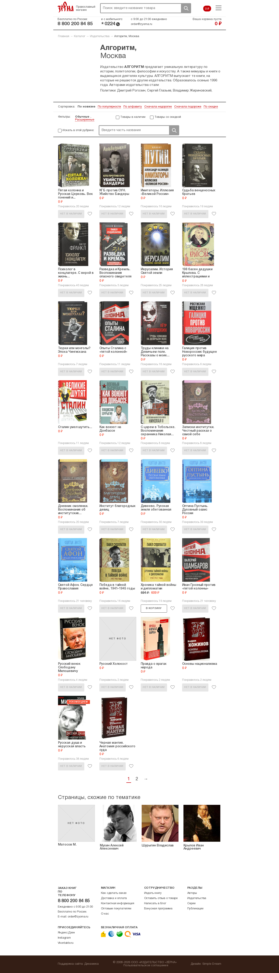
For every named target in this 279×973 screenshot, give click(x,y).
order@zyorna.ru (141, 24)
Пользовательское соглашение (145, 965)
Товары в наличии (132, 117)
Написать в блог (155, 903)
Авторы (192, 893)
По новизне (86, 106)
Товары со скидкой (167, 117)
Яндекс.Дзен (66, 932)
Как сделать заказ (114, 893)
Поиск (186, 8)
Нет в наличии (71, 214)
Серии (191, 903)
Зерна (66, 7)
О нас (105, 914)
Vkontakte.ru (66, 943)
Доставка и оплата (114, 898)
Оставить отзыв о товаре (161, 898)
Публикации (195, 908)
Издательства (99, 36)
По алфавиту (132, 106)
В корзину (154, 608)
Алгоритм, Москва (126, 36)
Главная (63, 36)
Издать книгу (153, 893)
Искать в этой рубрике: (78, 130)
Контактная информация (117, 903)
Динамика (91, 964)
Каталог (79, 36)
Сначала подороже (187, 106)
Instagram (64, 938)
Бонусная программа (158, 908)
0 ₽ (207, 9)
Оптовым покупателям (116, 908)
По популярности (109, 106)
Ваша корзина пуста (207, 19)
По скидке (211, 106)
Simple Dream (211, 964)
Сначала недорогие (158, 106)
